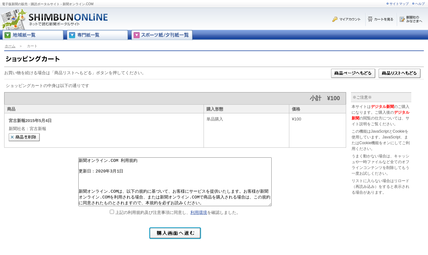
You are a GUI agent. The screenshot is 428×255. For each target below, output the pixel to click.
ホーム (10, 46)
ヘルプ (420, 3)
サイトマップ (399, 3)
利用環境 (198, 212)
